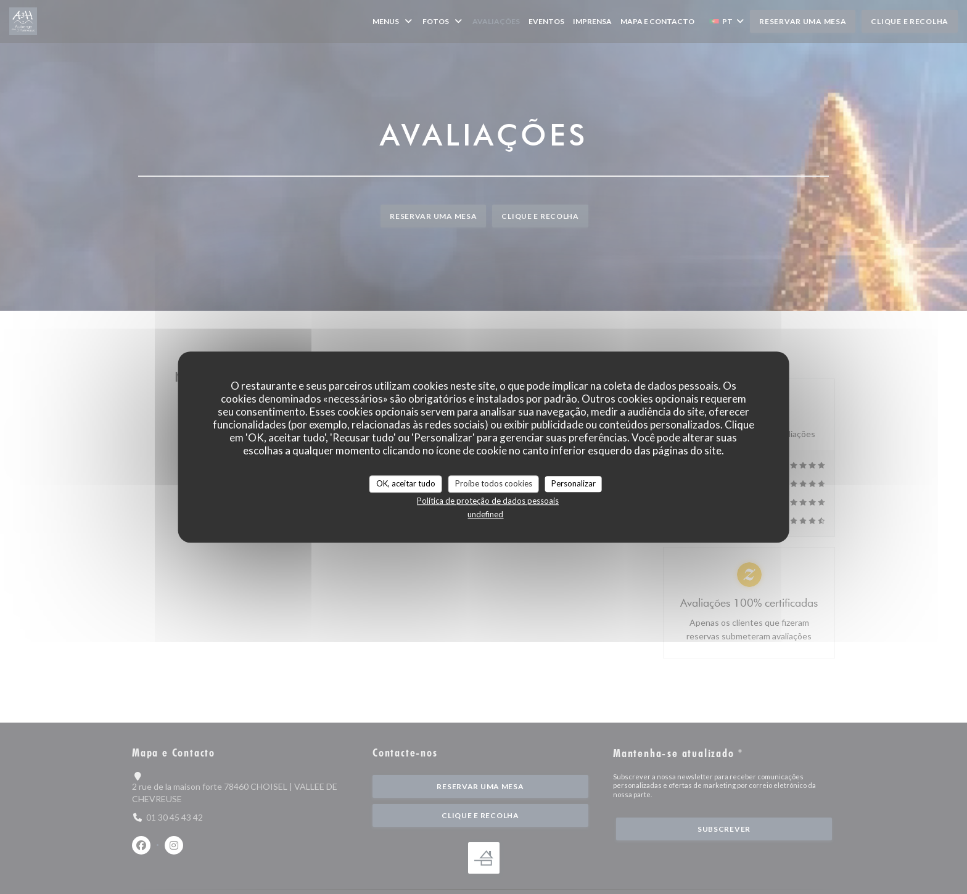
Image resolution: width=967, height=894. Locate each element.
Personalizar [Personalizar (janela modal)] (573, 483)
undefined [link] (485, 514)
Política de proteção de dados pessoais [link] (488, 501)
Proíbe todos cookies (493, 483)
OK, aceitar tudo (405, 483)
